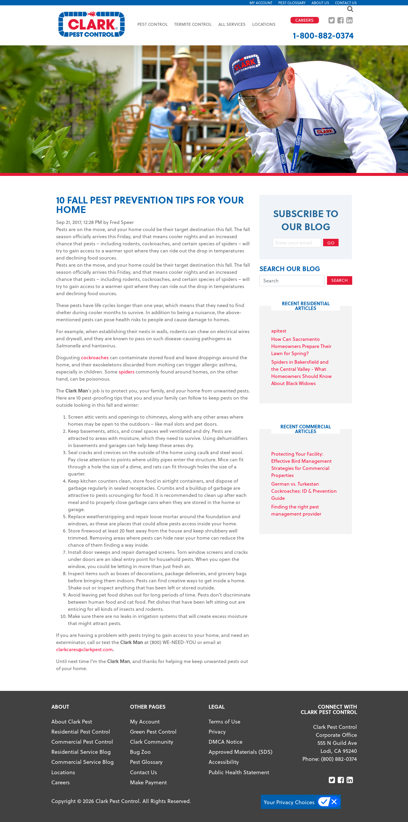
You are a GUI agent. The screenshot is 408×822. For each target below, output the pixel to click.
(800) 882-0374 (339, 759)
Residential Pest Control (80, 731)
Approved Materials (233, 752)
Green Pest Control (153, 731)
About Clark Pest (71, 721)
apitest (278, 330)
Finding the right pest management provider (296, 510)
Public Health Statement (239, 772)
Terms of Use (224, 721)
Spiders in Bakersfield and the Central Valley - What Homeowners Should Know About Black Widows (301, 372)
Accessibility (224, 762)
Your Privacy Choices (289, 802)
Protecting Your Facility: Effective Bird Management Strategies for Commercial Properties (301, 464)
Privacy (217, 731)
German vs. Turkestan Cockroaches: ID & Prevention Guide (304, 490)
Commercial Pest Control (82, 741)
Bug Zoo (140, 752)
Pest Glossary (292, 2)
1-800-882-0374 (323, 35)
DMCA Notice (225, 741)
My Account (261, 2)
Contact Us (346, 2)
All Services (232, 24)
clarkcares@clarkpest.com (84, 649)
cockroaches (95, 357)
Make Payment (148, 782)
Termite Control (193, 24)
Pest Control (152, 24)
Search (339, 280)
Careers (60, 782)
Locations (264, 24)
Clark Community (151, 741)
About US (320, 2)
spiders (126, 371)
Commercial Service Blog (82, 762)
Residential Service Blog (81, 752)
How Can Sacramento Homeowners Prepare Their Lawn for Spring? (301, 346)
